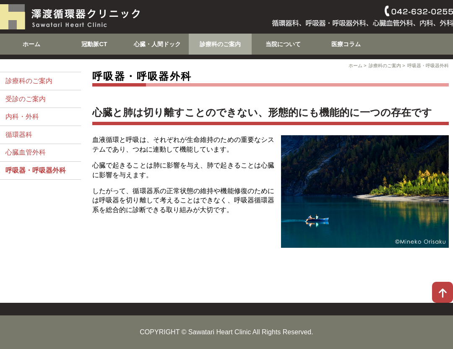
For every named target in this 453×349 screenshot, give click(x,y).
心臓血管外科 (25, 152)
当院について (283, 44)
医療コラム (346, 44)
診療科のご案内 (220, 44)
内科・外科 (22, 116)
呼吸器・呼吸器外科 (428, 65)
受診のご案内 (25, 98)
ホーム (31, 44)
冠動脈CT (94, 44)
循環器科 (18, 134)
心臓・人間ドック (157, 44)
